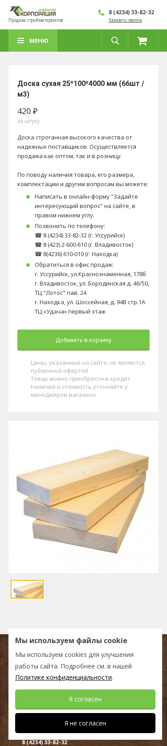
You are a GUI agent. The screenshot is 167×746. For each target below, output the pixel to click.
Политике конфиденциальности (63, 677)
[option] (83, 497)
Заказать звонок (125, 20)
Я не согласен (85, 723)
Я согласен (85, 699)
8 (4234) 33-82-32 (131, 12)
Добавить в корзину (83, 340)
